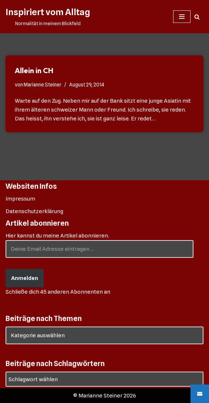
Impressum (20, 198)
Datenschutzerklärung (34, 211)
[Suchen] (197, 17)
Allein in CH (34, 70)
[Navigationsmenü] (182, 16)
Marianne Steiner (42, 85)
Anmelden (24, 278)
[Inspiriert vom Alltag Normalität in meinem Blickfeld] (48, 16)
